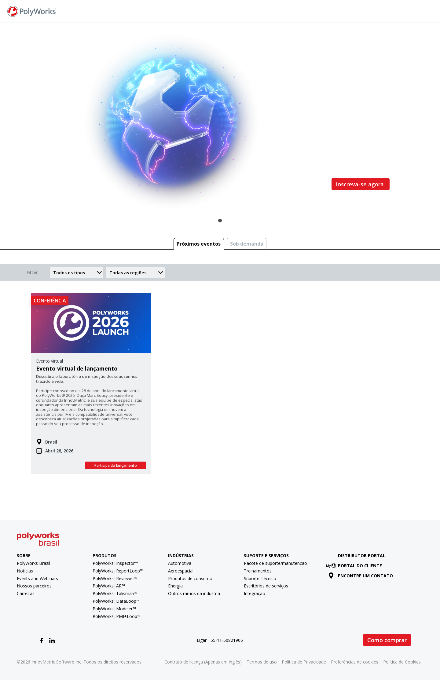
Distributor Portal (361, 555)
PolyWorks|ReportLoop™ (118, 571)
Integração (254, 593)
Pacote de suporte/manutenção (275, 563)
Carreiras (26, 593)
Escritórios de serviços (266, 586)
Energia (175, 586)
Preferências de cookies (354, 662)
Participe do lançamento (115, 465)
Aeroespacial (180, 571)
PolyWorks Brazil (33, 563)
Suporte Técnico (260, 578)
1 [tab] (220, 220)
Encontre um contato (360, 576)
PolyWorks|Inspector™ (115, 563)
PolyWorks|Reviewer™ (115, 578)
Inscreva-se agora (360, 184)
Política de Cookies (402, 662)
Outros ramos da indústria (194, 593)
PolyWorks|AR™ (109, 586)
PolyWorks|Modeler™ (114, 609)
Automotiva (179, 563)
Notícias (25, 571)
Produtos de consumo (190, 578)
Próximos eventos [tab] (199, 243)
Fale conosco (355, 11)
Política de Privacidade (304, 662)
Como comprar (387, 640)
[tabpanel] (220, 122)
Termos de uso (262, 662)
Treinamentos (258, 571)
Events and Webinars (37, 578)
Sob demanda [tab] (246, 243)
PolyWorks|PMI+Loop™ (117, 616)
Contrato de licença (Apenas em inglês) (203, 662)
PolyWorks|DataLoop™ (116, 601)
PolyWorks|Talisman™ (115, 593)
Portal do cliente (355, 565)
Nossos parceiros (34, 586)
